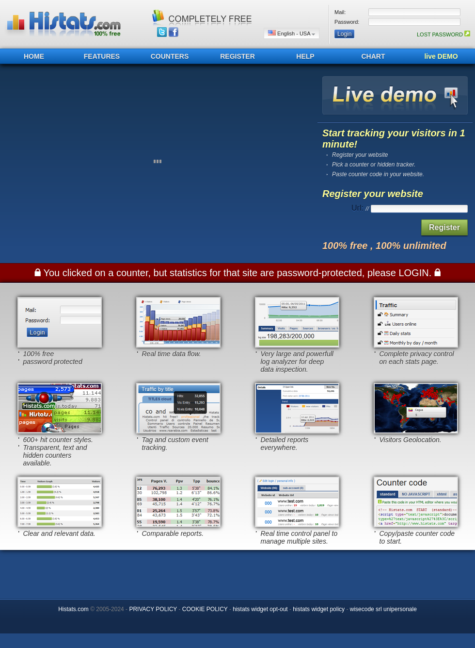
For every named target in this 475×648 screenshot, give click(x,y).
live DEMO (441, 56)
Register (444, 227)
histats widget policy (319, 609)
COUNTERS (170, 56)
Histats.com (73, 609)
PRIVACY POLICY (153, 609)
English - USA (291, 33)
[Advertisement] (237, 572)
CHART (373, 56)
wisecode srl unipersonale (383, 609)
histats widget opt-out (260, 609)
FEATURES (102, 56)
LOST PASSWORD (443, 34)
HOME (34, 56)
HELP (305, 56)
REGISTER (237, 56)
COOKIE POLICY (205, 609)
